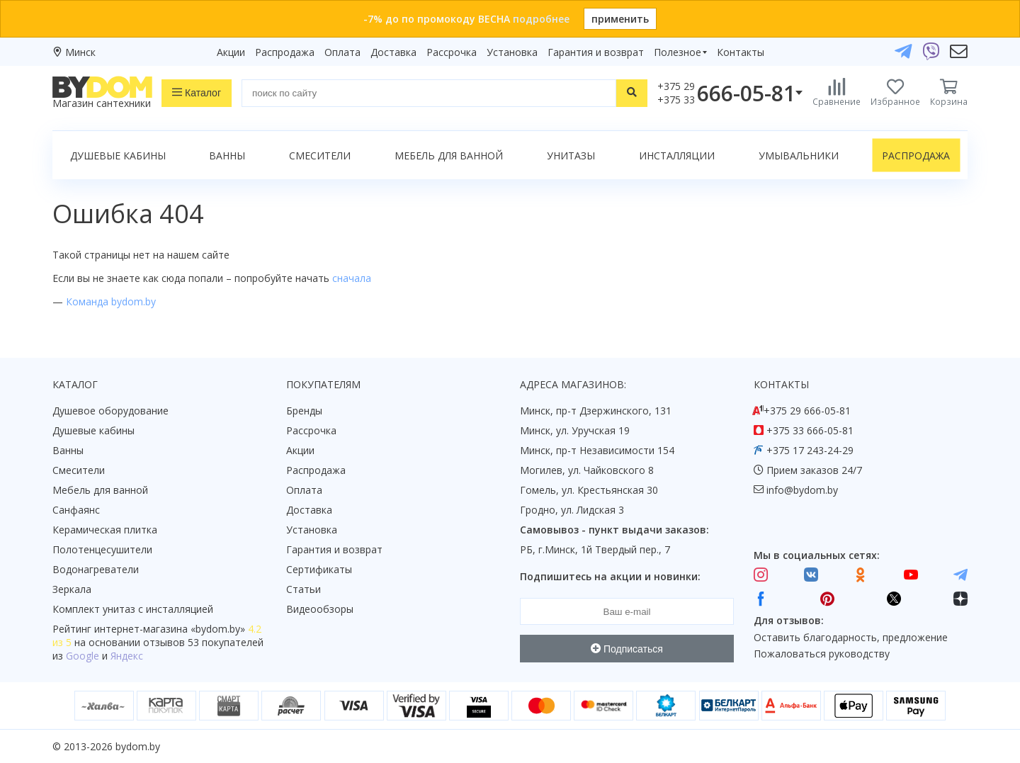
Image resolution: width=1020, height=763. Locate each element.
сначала (351, 278)
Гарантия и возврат (596, 52)
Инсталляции (677, 155)
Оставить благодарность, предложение (851, 637)
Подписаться (627, 649)
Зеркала (71, 589)
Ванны (227, 155)
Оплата (342, 52)
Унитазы (571, 155)
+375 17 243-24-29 (810, 450)
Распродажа (284, 52)
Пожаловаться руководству (822, 653)
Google (82, 655)
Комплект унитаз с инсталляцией (132, 609)
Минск (80, 52)
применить (620, 19)
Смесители (320, 155)
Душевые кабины (118, 155)
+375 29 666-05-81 (807, 410)
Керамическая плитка (104, 529)
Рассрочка (451, 52)
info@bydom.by (802, 490)
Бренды (304, 410)
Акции (231, 52)
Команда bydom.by (111, 301)
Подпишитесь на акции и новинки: (610, 576)
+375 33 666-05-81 (810, 430)
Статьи (303, 589)
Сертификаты (319, 569)
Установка (512, 52)
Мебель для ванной (449, 155)
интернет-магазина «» (169, 628)
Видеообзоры (319, 609)
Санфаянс (76, 509)
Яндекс (126, 655)
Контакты (740, 52)
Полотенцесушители (102, 549)
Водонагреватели (95, 569)
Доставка (393, 52)
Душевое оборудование (110, 410)
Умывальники (799, 155)
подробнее (541, 19)
